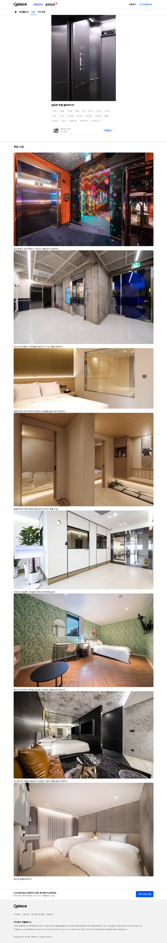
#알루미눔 (84, 121)
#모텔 (69, 111)
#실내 (77, 111)
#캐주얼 (70, 116)
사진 (33, 12)
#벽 (83, 111)
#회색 (107, 111)
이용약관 (25, 914)
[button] (150, 155)
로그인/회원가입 (146, 4)
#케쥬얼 (98, 116)
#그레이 (99, 111)
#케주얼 (80, 116)
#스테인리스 (95, 121)
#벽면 (90, 111)
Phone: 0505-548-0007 (77, 926)
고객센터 (17, 914)
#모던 (62, 116)
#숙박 (54, 111)
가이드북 (41, 12)
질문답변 (50, 4)
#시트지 (55, 121)
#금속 (64, 121)
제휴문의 (132, 4)
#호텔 (62, 111)
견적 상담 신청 (144, 894)
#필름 (106, 116)
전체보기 (108, 130)
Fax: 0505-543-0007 (95, 926)
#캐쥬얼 (89, 116)
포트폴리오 (24, 12)
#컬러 (54, 116)
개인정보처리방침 (38, 914)
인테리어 (38, 4)
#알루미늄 (73, 121)
